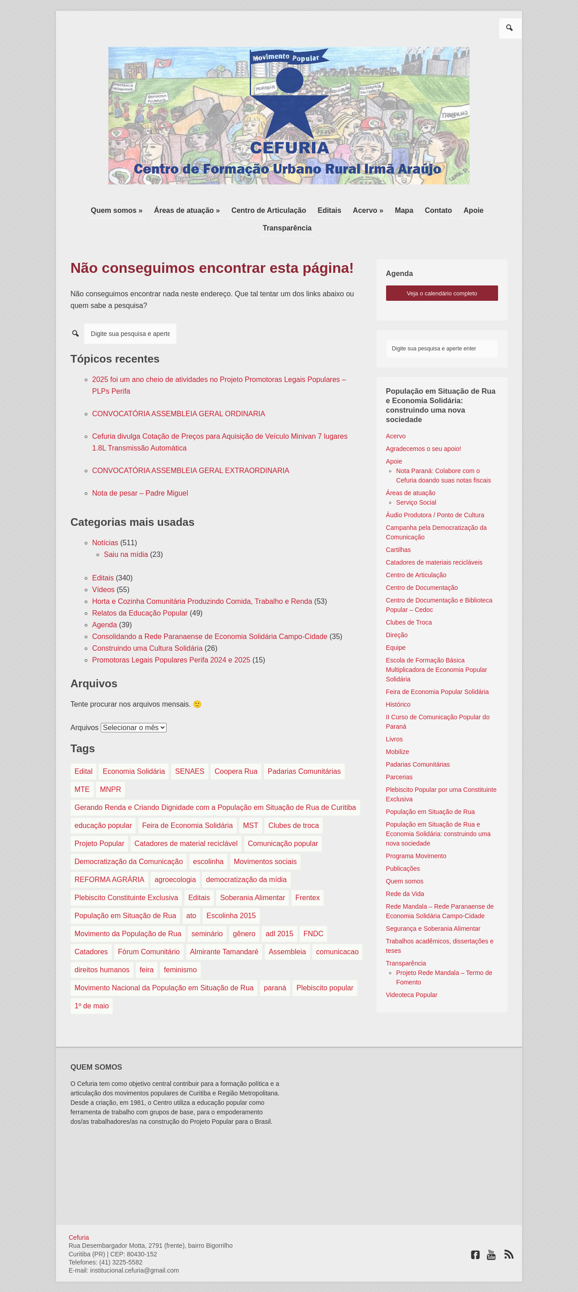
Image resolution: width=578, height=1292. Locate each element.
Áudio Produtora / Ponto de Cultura (435, 495)
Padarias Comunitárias (304, 751)
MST (250, 805)
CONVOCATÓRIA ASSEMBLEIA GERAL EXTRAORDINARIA (190, 451)
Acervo (396, 416)
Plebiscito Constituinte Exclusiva (126, 878)
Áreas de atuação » (166, 209)
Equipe (396, 627)
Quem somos (405, 861)
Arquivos (84, 708)
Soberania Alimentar (252, 878)
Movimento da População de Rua (128, 914)
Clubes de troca (293, 805)
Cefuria (79, 1217)
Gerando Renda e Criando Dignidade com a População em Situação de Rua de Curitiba (215, 787)
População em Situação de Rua (125, 896)
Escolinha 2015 (231, 896)
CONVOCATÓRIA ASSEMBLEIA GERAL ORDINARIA (178, 394)
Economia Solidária (134, 751)
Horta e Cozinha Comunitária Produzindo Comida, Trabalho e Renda (202, 581)
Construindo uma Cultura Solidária (147, 628)
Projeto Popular (99, 824)
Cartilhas (398, 529)
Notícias (105, 523)
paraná (275, 968)
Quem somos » (99, 209)
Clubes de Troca (409, 602)
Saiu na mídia (126, 534)
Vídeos (103, 570)
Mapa (370, 209)
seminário (207, 914)
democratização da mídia (246, 860)
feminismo (180, 950)
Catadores (91, 932)
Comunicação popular (283, 824)
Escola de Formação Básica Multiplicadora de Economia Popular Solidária (436, 650)
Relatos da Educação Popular (140, 593)
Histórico (398, 684)
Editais (302, 209)
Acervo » (337, 209)
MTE (82, 769)
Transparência (477, 209)
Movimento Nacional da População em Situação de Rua (164, 968)
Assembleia (287, 932)
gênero (244, 914)
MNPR (110, 769)
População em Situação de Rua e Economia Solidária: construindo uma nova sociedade (438, 814)
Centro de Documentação (422, 567)
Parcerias (399, 757)
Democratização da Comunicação (129, 842)
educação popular (103, 805)
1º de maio (92, 986)
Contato (401, 209)
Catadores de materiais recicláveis (434, 542)
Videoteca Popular (412, 975)
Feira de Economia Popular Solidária (437, 672)
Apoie (434, 209)
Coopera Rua (235, 751)
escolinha (208, 842)
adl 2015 (279, 914)
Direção (397, 615)
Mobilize (397, 732)
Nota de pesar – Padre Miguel (140, 473)
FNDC (313, 914)
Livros (394, 719)
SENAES (190, 751)
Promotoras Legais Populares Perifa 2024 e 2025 (171, 640)
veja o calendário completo (442, 273)
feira (147, 950)
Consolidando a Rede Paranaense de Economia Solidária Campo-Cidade (209, 617)
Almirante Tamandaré (224, 932)
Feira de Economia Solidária (187, 805)
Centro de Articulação (244, 209)
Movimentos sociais (265, 842)
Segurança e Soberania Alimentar (433, 908)
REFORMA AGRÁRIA (109, 860)
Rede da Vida (405, 874)
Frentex (307, 878)
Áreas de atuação (411, 473)
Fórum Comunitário (149, 932)
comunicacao (337, 932)
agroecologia (175, 860)
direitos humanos (102, 950)
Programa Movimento (416, 836)
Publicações (403, 848)
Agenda (104, 605)
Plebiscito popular (324, 968)
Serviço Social (416, 482)
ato (191, 896)
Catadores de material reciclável (186, 824)
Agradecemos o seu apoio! (423, 428)
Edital (84, 751)
